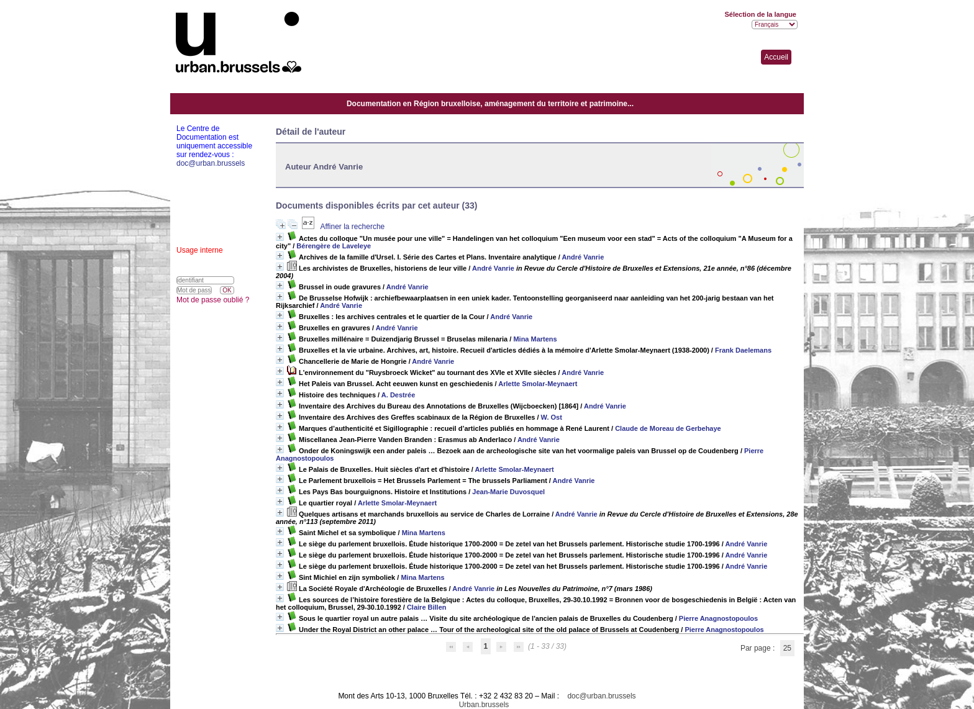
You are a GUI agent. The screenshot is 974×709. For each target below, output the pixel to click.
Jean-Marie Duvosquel (508, 491)
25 (787, 648)
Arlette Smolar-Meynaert (537, 383)
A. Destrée (398, 395)
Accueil (776, 57)
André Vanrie (583, 257)
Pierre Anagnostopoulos (718, 618)
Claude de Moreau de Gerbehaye (668, 428)
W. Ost (551, 417)
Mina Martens (535, 339)
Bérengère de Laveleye (333, 246)
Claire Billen (427, 607)
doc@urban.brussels (601, 696)
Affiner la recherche (352, 226)
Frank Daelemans (743, 350)
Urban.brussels (484, 704)
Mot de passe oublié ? (212, 300)
